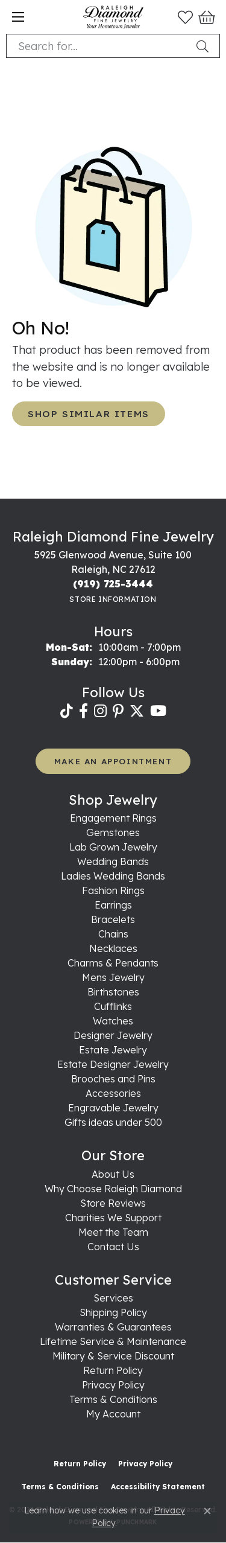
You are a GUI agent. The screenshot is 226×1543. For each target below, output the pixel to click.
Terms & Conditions (113, 1399)
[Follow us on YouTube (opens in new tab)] (158, 711)
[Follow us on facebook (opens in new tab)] (83, 711)
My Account (113, 1414)
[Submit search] (204, 45)
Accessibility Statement (158, 1486)
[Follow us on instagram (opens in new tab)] (100, 711)
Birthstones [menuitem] (113, 992)
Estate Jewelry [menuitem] (113, 1050)
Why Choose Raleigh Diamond (113, 1189)
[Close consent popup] (207, 1511)
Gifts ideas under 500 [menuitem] (113, 1122)
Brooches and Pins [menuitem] (113, 1079)
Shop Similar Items (88, 414)
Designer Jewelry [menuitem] (113, 1035)
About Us (113, 1174)
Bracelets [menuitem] (113, 919)
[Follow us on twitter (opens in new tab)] (137, 711)
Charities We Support (113, 1218)
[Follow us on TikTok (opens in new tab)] (66, 711)
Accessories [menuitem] (113, 1093)
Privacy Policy (113, 1385)
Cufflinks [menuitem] (113, 1006)
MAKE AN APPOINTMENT (113, 761)
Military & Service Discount (113, 1356)
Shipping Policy (113, 1312)
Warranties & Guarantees (113, 1327)
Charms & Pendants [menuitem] (113, 963)
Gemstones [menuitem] (113, 832)
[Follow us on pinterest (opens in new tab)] (118, 711)
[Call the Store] (113, 584)
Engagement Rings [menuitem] (113, 818)
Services (113, 1298)
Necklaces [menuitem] (113, 948)
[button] (185, 17)
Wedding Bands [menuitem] (113, 861)
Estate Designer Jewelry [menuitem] (113, 1064)
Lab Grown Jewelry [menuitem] (113, 847)
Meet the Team (113, 1232)
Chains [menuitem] (113, 934)
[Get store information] (112, 599)
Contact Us (113, 1247)
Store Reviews (113, 1203)
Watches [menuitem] (113, 1021)
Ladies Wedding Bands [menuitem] (113, 876)
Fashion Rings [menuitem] (113, 890)
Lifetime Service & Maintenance (113, 1341)
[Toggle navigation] (18, 17)
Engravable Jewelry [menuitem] (113, 1108)
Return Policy (113, 1370)
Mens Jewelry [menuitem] (113, 977)
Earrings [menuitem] (113, 905)
